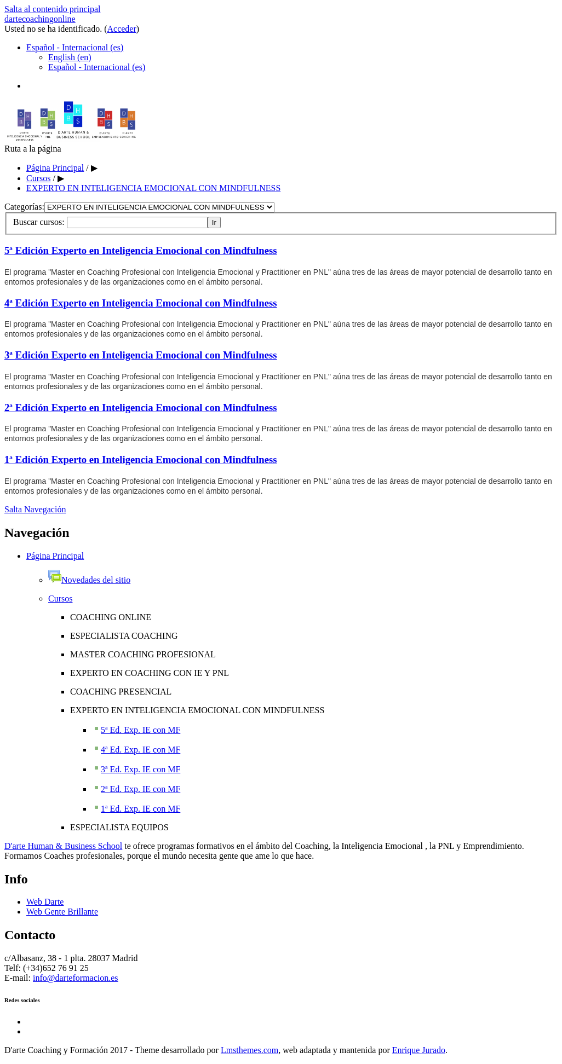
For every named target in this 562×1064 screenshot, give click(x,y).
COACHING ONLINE (110, 617)
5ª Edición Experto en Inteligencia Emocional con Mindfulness (140, 250)
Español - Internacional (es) (74, 47)
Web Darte (45, 901)
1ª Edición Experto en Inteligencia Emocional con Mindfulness (140, 459)
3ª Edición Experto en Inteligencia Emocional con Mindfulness (140, 355)
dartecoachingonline (40, 19)
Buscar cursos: (40, 222)
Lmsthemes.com (249, 1050)
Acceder (121, 28)
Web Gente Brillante (62, 911)
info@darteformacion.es (75, 977)
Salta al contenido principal (52, 9)
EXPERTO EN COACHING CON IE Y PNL (149, 673)
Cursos (38, 178)
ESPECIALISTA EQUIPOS (119, 827)
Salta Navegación (35, 509)
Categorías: (24, 206)
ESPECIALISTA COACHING (124, 635)
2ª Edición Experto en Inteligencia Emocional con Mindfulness (140, 407)
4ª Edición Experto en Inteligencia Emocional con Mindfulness (140, 303)
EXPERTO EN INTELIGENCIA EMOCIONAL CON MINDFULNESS (153, 188)
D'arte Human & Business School (63, 846)
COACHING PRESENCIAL (120, 691)
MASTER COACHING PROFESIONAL (143, 654)
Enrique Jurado (418, 1050)
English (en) (69, 57)
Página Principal (55, 167)
